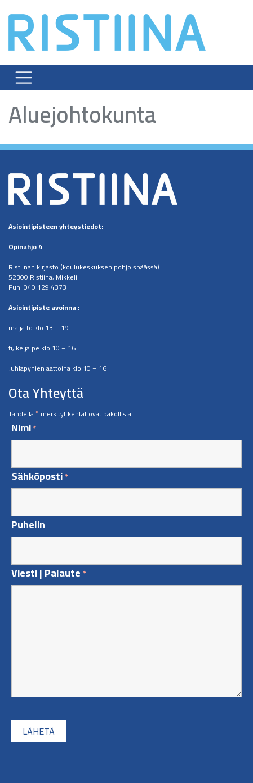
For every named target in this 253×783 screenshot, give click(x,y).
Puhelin (28, 524)
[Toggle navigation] (23, 77)
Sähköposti (39, 477)
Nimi (24, 428)
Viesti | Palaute (48, 573)
